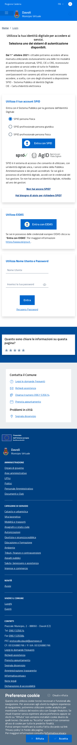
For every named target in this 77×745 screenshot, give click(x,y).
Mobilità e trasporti (15, 522)
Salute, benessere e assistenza (22, 563)
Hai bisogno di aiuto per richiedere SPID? (38, 195)
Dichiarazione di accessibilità (20, 686)
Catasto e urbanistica (16, 511)
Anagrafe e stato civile (17, 527)
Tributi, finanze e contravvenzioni (23, 553)
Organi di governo (14, 468)
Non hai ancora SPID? (38, 189)
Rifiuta (39, 738)
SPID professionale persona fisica (32, 134)
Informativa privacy (15, 676)
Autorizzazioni (12, 532)
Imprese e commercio (16, 568)
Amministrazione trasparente (21, 670)
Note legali (10, 681)
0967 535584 (16, 636)
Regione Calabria (13, 4)
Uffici (8, 478)
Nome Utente (14, 270)
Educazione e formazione (18, 542)
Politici (8, 483)
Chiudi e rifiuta (59, 695)
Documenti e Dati (14, 494)
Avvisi (8, 586)
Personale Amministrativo (19, 488)
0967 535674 (16, 630)
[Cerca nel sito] (70, 14)
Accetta (62, 738)
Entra (27, 300)
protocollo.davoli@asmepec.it (26, 641)
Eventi (8, 609)
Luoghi (8, 604)
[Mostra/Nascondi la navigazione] (6, 13)
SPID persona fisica (24, 119)
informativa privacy (55, 733)
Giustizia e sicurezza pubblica (20, 537)
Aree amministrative (16, 473)
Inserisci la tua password (20, 284)
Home (5, 28)
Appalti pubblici (13, 558)
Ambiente (10, 548)
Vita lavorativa (12, 517)
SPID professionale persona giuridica (33, 127)
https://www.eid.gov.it (18, 242)
